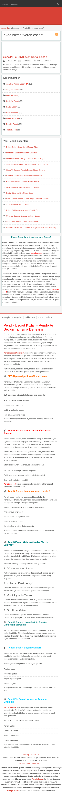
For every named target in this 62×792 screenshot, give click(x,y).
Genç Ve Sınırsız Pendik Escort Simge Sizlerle (25, 170)
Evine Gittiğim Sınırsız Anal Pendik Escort (23, 210)
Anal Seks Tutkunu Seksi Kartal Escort (22, 222)
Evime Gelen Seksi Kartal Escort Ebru (22, 147)
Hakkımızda (30, 317)
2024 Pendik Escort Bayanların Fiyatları (22, 187)
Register (4, 4)
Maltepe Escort (12, 118)
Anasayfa (5, 28)
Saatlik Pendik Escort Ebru (17, 204)
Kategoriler (17, 317)
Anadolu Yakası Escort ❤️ (17, 84)
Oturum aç (14, 4)
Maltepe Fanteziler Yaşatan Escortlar (21, 153)
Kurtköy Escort (12, 113)
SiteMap (26, 755)
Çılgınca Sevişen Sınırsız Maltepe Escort (23, 216)
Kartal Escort (44, 61)
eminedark (11, 61)
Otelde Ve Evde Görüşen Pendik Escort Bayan (25, 158)
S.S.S (40, 317)
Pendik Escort (12, 124)
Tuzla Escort (11, 130)
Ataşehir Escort (12, 90)
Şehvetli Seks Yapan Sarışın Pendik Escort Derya (27, 164)
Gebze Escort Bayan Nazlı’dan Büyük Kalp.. (24, 176)
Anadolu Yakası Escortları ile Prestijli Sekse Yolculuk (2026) (31, 227)
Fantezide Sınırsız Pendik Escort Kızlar (22, 181)
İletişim (48, 317)
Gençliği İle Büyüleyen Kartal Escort (25, 56)
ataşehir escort (24, 763)
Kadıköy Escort (12, 101)
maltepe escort (13, 791)
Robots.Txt (35, 755)
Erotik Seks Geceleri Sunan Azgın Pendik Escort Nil (27, 199)
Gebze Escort (12, 95)
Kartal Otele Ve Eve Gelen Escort (20, 193)
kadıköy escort (37, 763)
